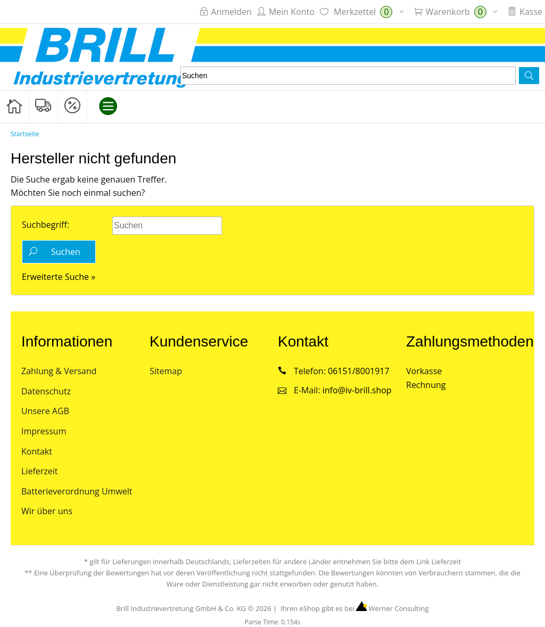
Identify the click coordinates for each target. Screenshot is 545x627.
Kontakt (36, 451)
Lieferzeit (39, 471)
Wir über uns (46, 511)
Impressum (43, 431)
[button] (529, 76)
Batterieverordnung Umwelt (77, 491)
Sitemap (166, 371)
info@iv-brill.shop (357, 390)
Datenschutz (46, 391)
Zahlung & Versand (58, 371)
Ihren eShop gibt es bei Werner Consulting (354, 608)
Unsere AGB (45, 411)
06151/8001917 (359, 371)
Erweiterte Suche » (58, 277)
